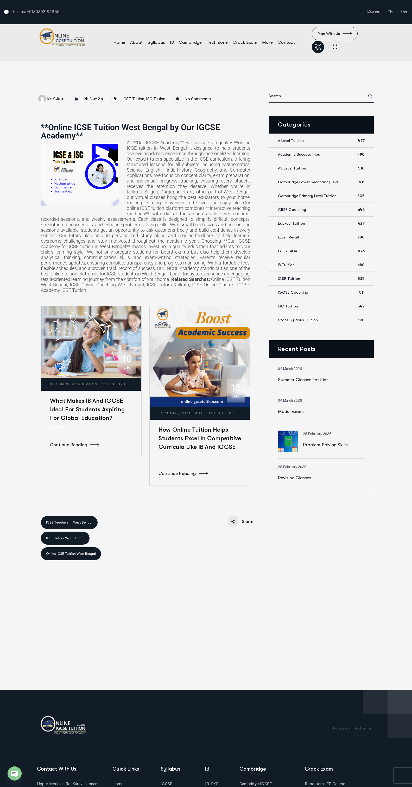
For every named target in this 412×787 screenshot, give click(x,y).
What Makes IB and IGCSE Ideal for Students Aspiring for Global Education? (87, 409)
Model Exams (291, 411)
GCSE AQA (321, 251)
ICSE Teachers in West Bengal (69, 522)
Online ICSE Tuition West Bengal (71, 554)
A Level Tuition (321, 140)
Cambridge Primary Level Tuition (321, 196)
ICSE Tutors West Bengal (65, 538)
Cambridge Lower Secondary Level (321, 182)
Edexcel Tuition (321, 223)
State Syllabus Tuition (321, 320)
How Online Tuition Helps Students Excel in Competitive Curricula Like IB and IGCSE (200, 438)
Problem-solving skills (325, 444)
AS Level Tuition (321, 168)
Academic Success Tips (98, 384)
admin (58, 98)
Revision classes (294, 477)
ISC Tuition (155, 99)
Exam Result (321, 237)
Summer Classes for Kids (303, 379)
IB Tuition (321, 265)
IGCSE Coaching (321, 292)
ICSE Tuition (133, 99)
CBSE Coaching (321, 209)
